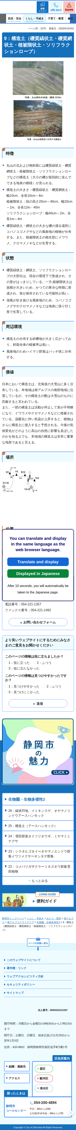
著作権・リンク (17, 968)
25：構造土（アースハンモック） (32, 826)
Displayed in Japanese (38, 573)
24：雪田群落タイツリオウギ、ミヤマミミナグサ (39, 838)
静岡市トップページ (13, 918)
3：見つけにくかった (24, 692)
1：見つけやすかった (24, 686)
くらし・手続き (35, 918)
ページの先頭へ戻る (38, 943)
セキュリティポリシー (21, 984)
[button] (42, 7)
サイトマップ (15, 992)
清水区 (44, 1088)
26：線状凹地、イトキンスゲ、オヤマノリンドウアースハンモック (39, 813)
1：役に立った (19, 662)
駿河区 (44, 1078)
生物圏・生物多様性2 (26, 799)
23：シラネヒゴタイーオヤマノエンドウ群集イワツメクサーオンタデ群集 (39, 854)
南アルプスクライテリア (20, 922)
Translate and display (38, 561)
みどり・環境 (53, 918)
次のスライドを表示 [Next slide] (73, 18)
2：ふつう (44, 662)
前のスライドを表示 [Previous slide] (3, 18)
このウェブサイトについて (24, 960)
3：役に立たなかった (24, 668)
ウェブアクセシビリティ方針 (25, 976)
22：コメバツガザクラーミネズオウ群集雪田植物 (39, 869)
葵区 (42, 1068)
